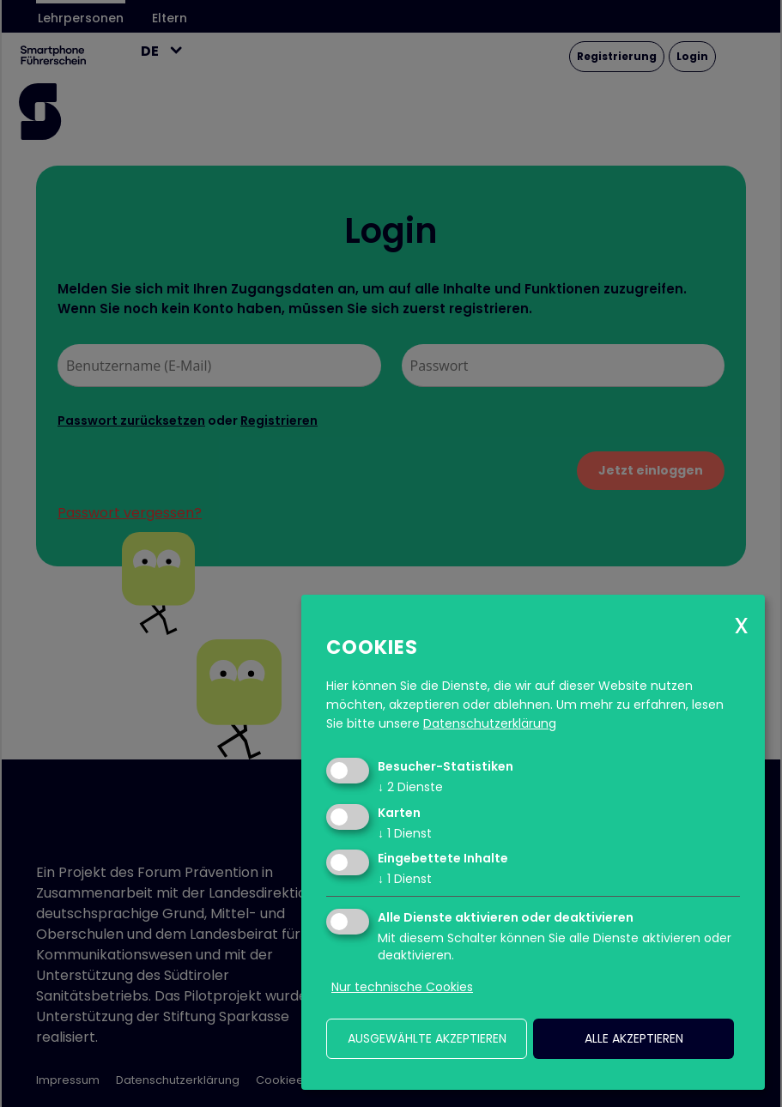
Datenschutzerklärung (489, 723)
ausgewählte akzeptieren (427, 1038)
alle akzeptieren (634, 1038)
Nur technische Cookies (402, 986)
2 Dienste (410, 786)
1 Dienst (405, 833)
